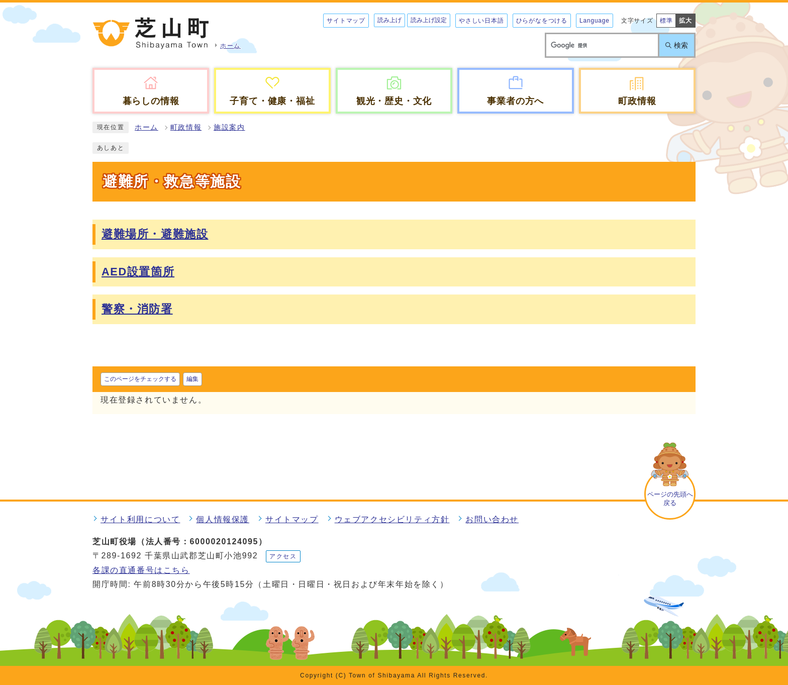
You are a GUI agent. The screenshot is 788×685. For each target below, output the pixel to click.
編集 (192, 378)
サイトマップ (346, 20)
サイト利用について (140, 519)
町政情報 (186, 127)
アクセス (283, 556)
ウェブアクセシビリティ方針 (392, 519)
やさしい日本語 (481, 20)
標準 (666, 20)
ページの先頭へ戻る (670, 499)
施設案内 (229, 127)
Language (594, 20)
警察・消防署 (137, 309)
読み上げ (389, 20)
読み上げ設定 (429, 20)
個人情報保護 (222, 519)
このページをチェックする (140, 378)
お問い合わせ (492, 519)
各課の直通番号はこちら (141, 570)
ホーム (146, 127)
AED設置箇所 (138, 271)
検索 (681, 45)
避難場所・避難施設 (155, 234)
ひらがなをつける (541, 20)
